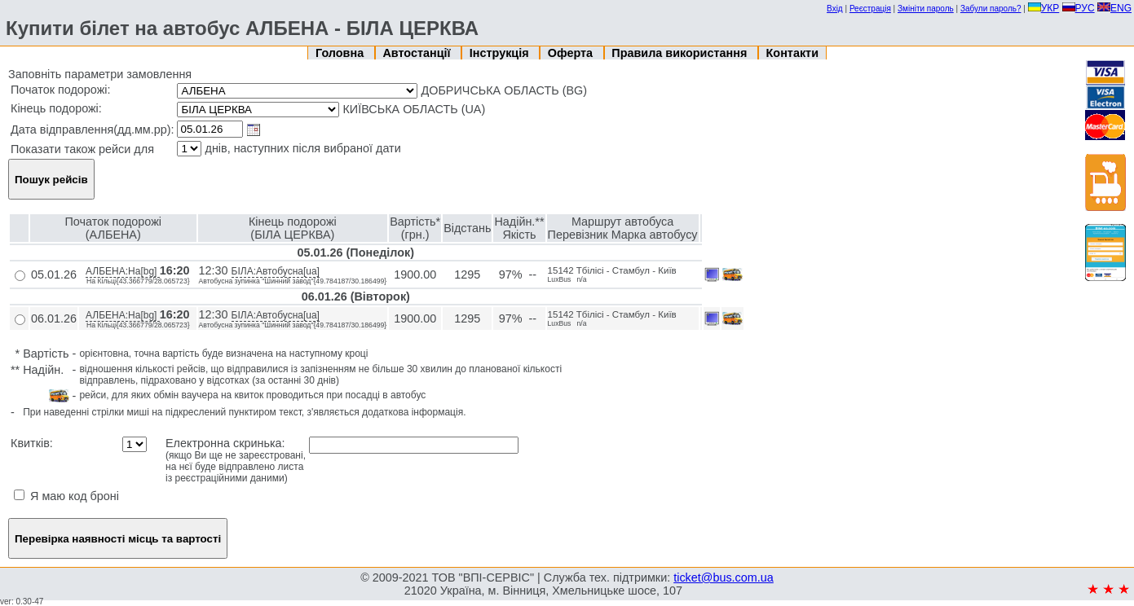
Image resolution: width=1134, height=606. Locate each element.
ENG (1114, 8)
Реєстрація (870, 8)
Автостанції (417, 52)
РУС (1078, 8)
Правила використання (680, 52)
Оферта (572, 52)
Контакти (792, 52)
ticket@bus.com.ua (723, 577)
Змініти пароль (926, 8)
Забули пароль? (990, 8)
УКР (1044, 8)
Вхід (835, 8)
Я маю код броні (66, 496)
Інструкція (501, 52)
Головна (341, 52)
